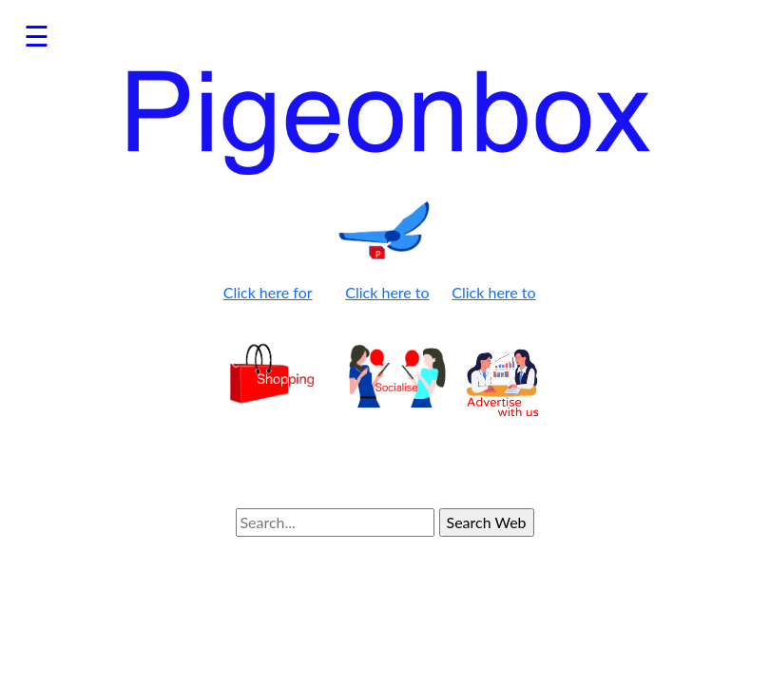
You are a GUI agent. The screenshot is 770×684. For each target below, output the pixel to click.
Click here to (387, 292)
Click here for (268, 292)
